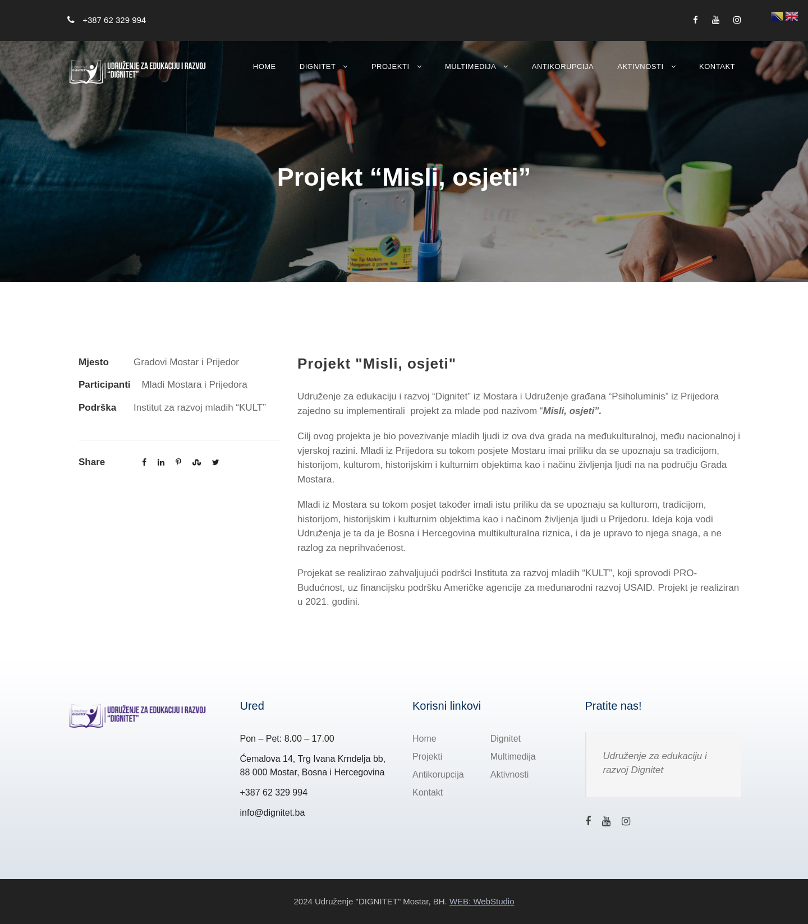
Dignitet (318, 66)
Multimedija (470, 66)
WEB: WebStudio (482, 901)
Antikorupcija (563, 66)
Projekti (390, 66)
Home (264, 66)
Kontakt (717, 66)
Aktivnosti (640, 66)
